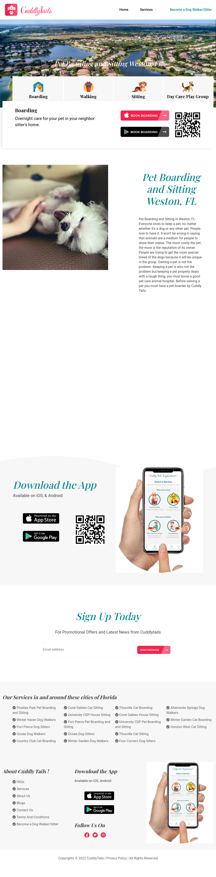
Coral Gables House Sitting (137, 715)
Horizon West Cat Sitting (186, 727)
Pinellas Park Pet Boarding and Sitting (34, 710)
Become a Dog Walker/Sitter (191, 10)
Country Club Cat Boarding (34, 741)
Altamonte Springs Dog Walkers (185, 710)
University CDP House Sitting (87, 715)
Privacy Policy (116, 858)
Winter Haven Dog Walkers (34, 720)
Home (124, 9)
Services (146, 10)
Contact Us (22, 810)
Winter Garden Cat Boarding (188, 720)
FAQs (18, 782)
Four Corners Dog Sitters (135, 741)
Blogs (18, 803)
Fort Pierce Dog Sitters (31, 727)
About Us (21, 796)
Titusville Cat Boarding (133, 708)
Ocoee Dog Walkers (29, 734)
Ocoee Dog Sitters (79, 734)
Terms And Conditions (30, 817)
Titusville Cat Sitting (132, 734)
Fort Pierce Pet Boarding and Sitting (87, 724)
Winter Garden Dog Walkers (86, 741)
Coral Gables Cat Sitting (83, 708)
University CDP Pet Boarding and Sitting (138, 724)
